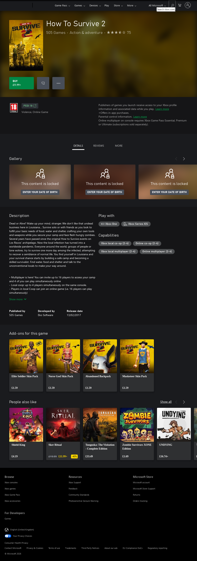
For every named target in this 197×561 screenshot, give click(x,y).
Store (117, 5)
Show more (17, 299)
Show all (166, 402)
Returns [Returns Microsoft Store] (136, 494)
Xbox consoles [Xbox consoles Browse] (11, 482)
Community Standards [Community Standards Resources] (79, 494)
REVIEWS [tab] (98, 145)
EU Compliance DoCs (133, 548)
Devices (93, 5)
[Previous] (176, 158)
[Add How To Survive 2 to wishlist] (43, 83)
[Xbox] (43, 5)
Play (106, 5)
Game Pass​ (61, 5)
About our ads (111, 548)
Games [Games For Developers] (8, 518)
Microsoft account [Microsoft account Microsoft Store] (141, 482)
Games (78, 5)
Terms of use (54, 548)
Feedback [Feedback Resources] (73, 488)
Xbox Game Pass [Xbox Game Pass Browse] (12, 494)
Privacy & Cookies (35, 548)
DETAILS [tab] (78, 145)
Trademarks (70, 548)
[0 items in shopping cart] (179, 4)
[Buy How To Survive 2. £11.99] (21, 83)
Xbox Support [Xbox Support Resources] (75, 482)
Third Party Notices (90, 548)
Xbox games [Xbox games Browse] (10, 488)
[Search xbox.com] (172, 5)
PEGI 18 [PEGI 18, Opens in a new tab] (29, 105)
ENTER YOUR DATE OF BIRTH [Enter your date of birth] (40, 192)
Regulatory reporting (157, 548)
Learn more (162, 109)
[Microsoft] (18, 5)
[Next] (184, 158)
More (130, 5)
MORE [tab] (119, 145)
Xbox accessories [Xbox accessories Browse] (12, 501)
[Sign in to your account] (187, 5)
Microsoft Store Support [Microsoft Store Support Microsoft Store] (144, 488)
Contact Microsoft (13, 548)
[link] (26, 365)
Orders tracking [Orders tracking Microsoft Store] (140, 501)
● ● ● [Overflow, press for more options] (58, 83)
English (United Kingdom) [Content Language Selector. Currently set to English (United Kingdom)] (22, 529)
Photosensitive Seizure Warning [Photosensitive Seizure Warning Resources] (83, 501)
